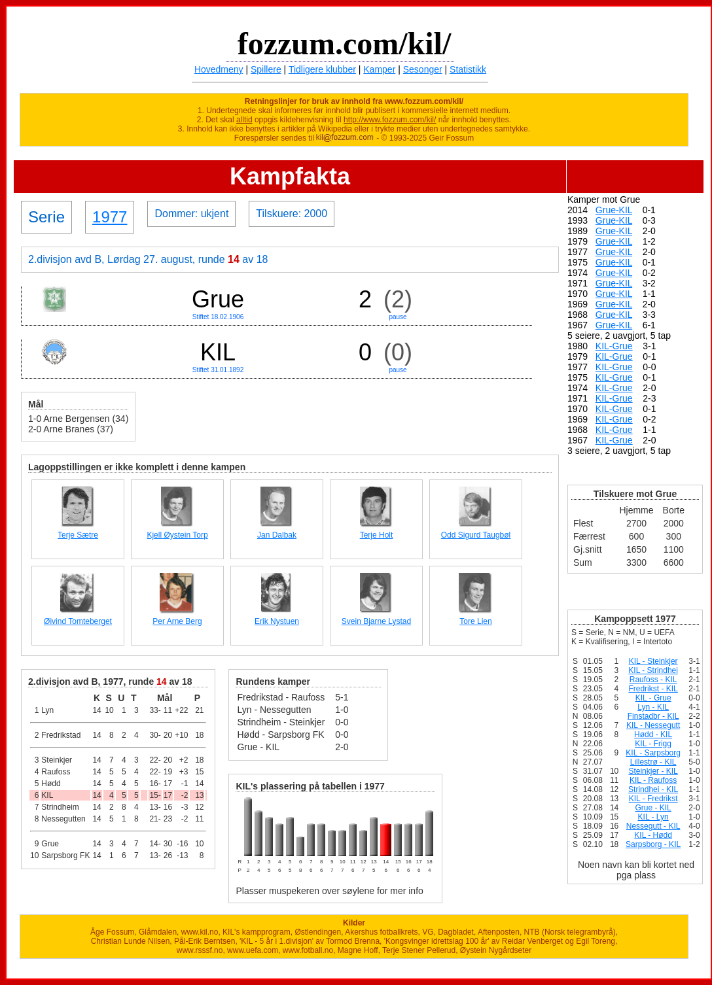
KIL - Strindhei (653, 670)
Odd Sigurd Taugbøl (476, 535)
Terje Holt (376, 535)
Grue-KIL (614, 210)
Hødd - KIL (653, 734)
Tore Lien (475, 621)
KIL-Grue (614, 346)
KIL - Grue (653, 697)
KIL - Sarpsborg (653, 752)
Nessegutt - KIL (653, 826)
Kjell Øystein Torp (177, 535)
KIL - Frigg (653, 743)
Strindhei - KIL (653, 789)
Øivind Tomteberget (78, 621)
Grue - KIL (653, 807)
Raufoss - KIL (653, 679)
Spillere (266, 69)
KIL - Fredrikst (653, 798)
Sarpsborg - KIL (653, 844)
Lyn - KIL (653, 707)
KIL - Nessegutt (653, 725)
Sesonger (422, 69)
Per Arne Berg (177, 621)
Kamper (379, 69)
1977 (109, 217)
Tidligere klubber (322, 69)
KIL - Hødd (653, 835)
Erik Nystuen (277, 621)
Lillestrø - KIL (653, 762)
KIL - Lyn (653, 816)
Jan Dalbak (276, 535)
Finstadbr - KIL (653, 716)
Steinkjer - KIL (652, 771)
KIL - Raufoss (653, 780)
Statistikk (468, 69)
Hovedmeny (218, 69)
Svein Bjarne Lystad (376, 621)
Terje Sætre (78, 535)
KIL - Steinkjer (653, 661)
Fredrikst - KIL (652, 688)
